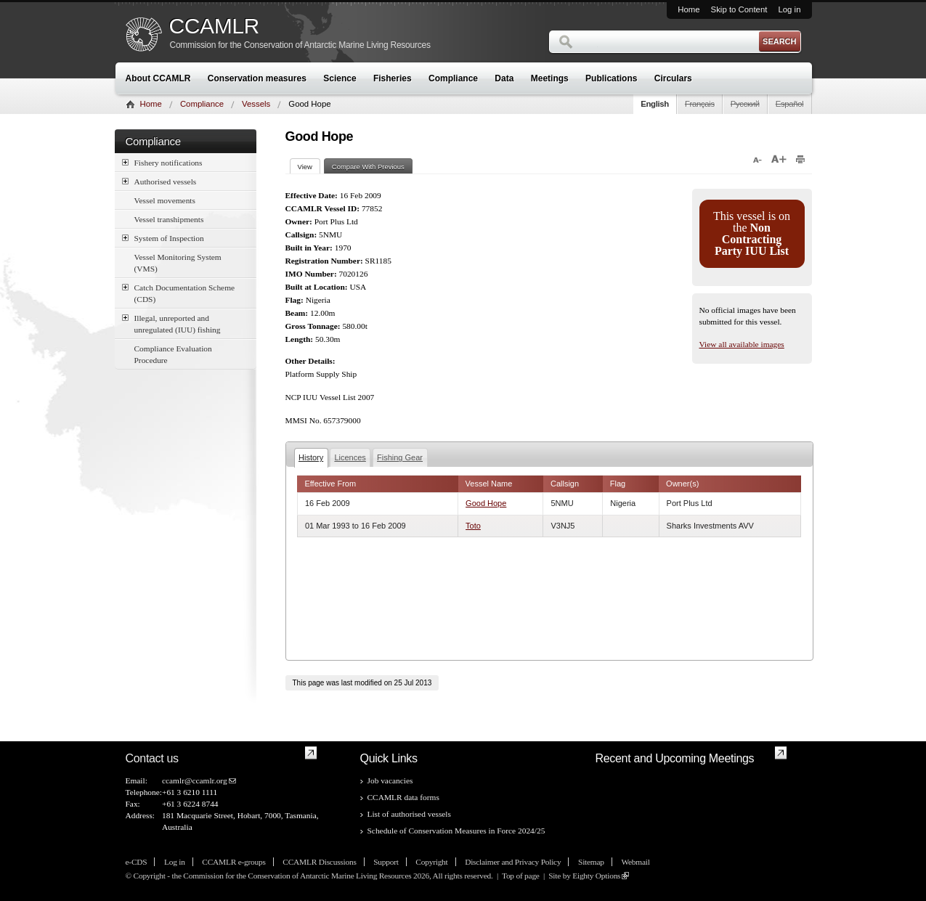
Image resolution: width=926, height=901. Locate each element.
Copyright (431, 861)
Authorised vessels (159, 181)
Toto (473, 525)
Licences (349, 457)
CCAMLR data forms (403, 797)
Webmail (635, 861)
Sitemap (591, 861)
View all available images (741, 344)
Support (385, 861)
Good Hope (486, 503)
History (310, 457)
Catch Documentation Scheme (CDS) (178, 292)
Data (504, 78)
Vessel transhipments (169, 219)
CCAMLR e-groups (233, 861)
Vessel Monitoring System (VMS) (178, 263)
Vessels (256, 103)
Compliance (453, 78)
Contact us (152, 758)
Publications (611, 78)
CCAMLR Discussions (319, 861)
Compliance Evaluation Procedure (173, 354)
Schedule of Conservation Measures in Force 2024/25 (456, 830)
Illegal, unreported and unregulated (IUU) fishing (171, 323)
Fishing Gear (400, 457)
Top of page (521, 875)
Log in (789, 9)
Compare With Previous (368, 167)
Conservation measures (257, 78)
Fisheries (392, 78)
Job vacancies (390, 780)
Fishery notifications (162, 162)
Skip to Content (739, 9)
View (309, 167)
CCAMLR (214, 26)
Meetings (550, 78)
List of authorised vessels (409, 814)
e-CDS (136, 861)
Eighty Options (596, 875)
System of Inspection (163, 237)
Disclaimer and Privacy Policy (513, 861)
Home (688, 9)
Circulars (673, 78)
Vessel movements (164, 200)
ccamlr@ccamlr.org (194, 780)
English (655, 103)
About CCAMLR (158, 78)
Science (339, 78)
